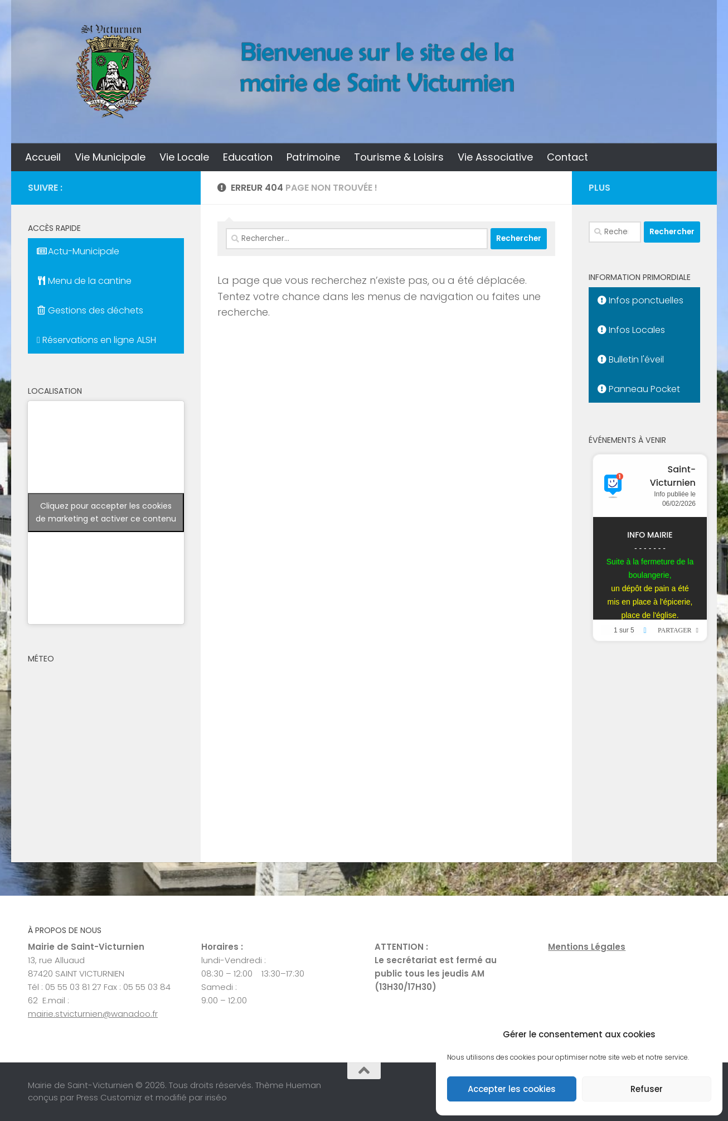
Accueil (43, 157)
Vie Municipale (110, 157)
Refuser (646, 1089)
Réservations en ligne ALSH (96, 340)
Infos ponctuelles (640, 300)
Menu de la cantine (84, 280)
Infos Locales (631, 329)
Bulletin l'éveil (631, 359)
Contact (567, 157)
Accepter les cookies (512, 1089)
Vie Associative (495, 157)
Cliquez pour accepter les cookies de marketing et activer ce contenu (106, 512)
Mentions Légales (586, 947)
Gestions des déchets (90, 310)
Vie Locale (184, 157)
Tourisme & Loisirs (399, 157)
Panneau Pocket (639, 389)
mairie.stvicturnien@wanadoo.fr (93, 1013)
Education (248, 157)
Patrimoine (313, 157)
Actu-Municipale (78, 251)
